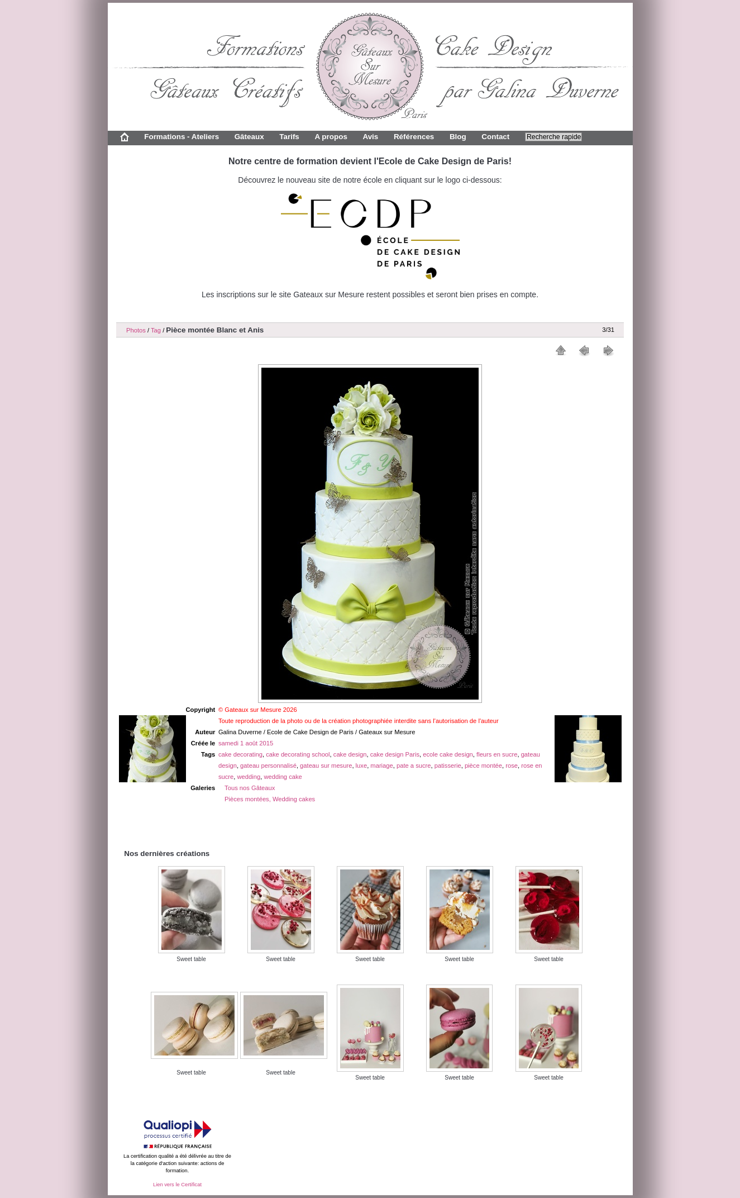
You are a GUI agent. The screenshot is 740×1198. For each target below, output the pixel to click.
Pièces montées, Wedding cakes (270, 799)
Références (414, 136)
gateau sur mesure (326, 765)
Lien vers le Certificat (177, 1184)
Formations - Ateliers (181, 136)
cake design (350, 754)
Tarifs (289, 136)
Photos (136, 330)
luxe (361, 765)
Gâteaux (249, 136)
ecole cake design (448, 754)
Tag (156, 330)
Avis (370, 136)
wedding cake (283, 776)
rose (511, 765)
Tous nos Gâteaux (250, 788)
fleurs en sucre (496, 754)
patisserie (448, 765)
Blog (458, 136)
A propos (330, 136)
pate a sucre (414, 765)
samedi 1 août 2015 (245, 743)
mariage (381, 765)
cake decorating (240, 754)
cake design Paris (394, 754)
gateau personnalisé (268, 765)
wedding (249, 776)
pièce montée (483, 765)
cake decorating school (298, 754)
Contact (495, 136)
